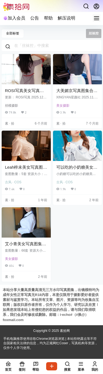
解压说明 (66, 18)
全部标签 (12, 33)
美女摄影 (62, 105)
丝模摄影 (11, 105)
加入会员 (14, 18)
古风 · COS (13, 182)
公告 (34, 18)
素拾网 (64, 331)
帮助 (48, 18)
